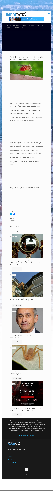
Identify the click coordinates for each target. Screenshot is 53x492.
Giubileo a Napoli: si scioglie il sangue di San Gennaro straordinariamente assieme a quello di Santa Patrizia (25, 262)
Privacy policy (11, 460)
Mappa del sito (11, 459)
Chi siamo (10, 455)
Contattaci (10, 456)
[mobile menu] (49, 13)
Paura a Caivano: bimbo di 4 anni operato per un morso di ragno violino (25, 373)
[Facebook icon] (25, 474)
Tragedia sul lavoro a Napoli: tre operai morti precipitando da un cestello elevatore (24, 300)
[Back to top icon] (26, 469)
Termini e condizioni (12, 462)
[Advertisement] (26, 41)
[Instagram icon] (26, 474)
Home (9, 457)
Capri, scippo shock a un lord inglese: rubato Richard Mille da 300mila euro (24, 336)
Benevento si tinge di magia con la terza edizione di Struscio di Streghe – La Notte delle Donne (26, 409)
